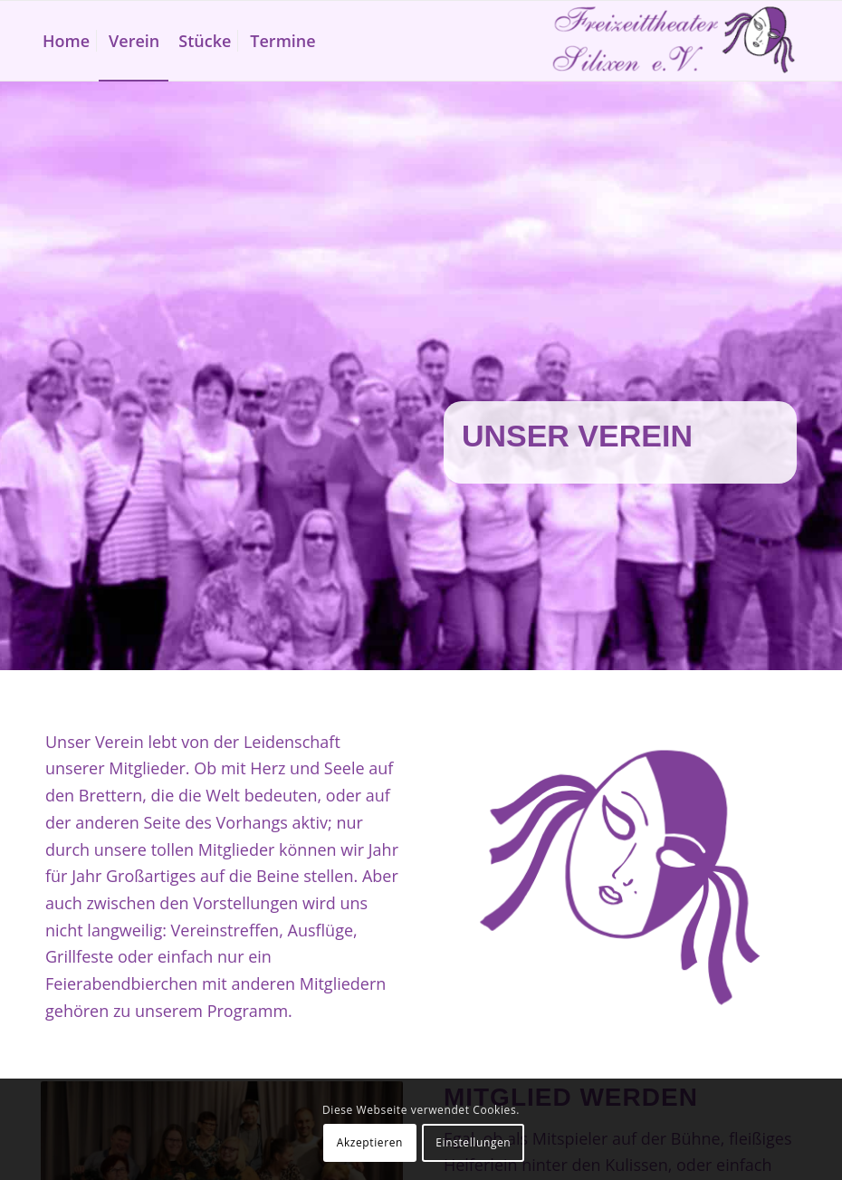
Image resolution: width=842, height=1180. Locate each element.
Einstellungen (473, 1142)
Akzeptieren (370, 1142)
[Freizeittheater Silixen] (673, 41)
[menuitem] (66, 41)
